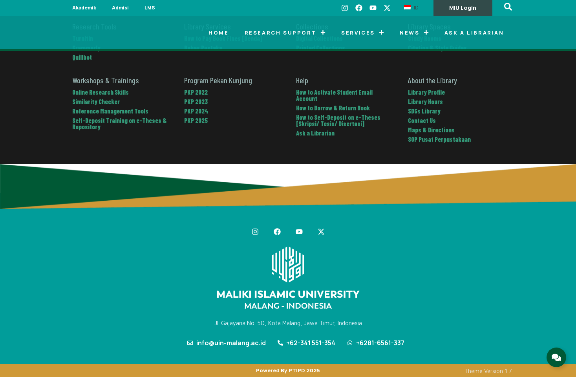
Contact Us (422, 120)
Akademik (84, 7)
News (414, 32)
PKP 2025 (196, 120)
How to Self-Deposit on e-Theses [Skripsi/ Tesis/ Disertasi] (338, 120)
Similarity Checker (96, 101)
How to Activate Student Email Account (334, 95)
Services (362, 32)
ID (411, 7)
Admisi (120, 7)
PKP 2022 (196, 92)
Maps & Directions (431, 130)
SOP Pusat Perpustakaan (439, 139)
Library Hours (425, 101)
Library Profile (426, 92)
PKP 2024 (196, 111)
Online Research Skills (100, 92)
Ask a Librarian (474, 32)
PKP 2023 (196, 101)
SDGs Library (424, 111)
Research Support (285, 32)
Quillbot (82, 57)
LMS (149, 7)
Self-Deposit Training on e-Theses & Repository (119, 123)
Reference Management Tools (110, 111)
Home (218, 32)
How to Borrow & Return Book (333, 108)
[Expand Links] (556, 357)
